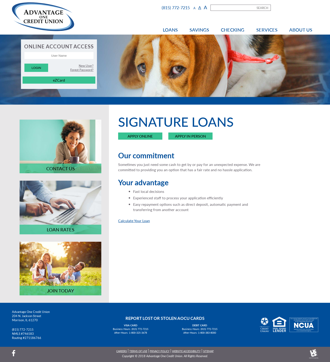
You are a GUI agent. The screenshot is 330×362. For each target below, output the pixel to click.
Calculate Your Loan (134, 220)
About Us (300, 29)
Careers (121, 351)
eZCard (59, 80)
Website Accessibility (186, 351)
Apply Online (140, 136)
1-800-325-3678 (138, 332)
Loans (170, 29)
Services (266, 29)
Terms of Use (138, 351)
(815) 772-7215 (23, 329)
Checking (232, 29)
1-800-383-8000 (207, 332)
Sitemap (208, 351)
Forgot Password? (81, 70)
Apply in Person (190, 136)
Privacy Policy (159, 351)
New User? (86, 66)
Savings (199, 29)
